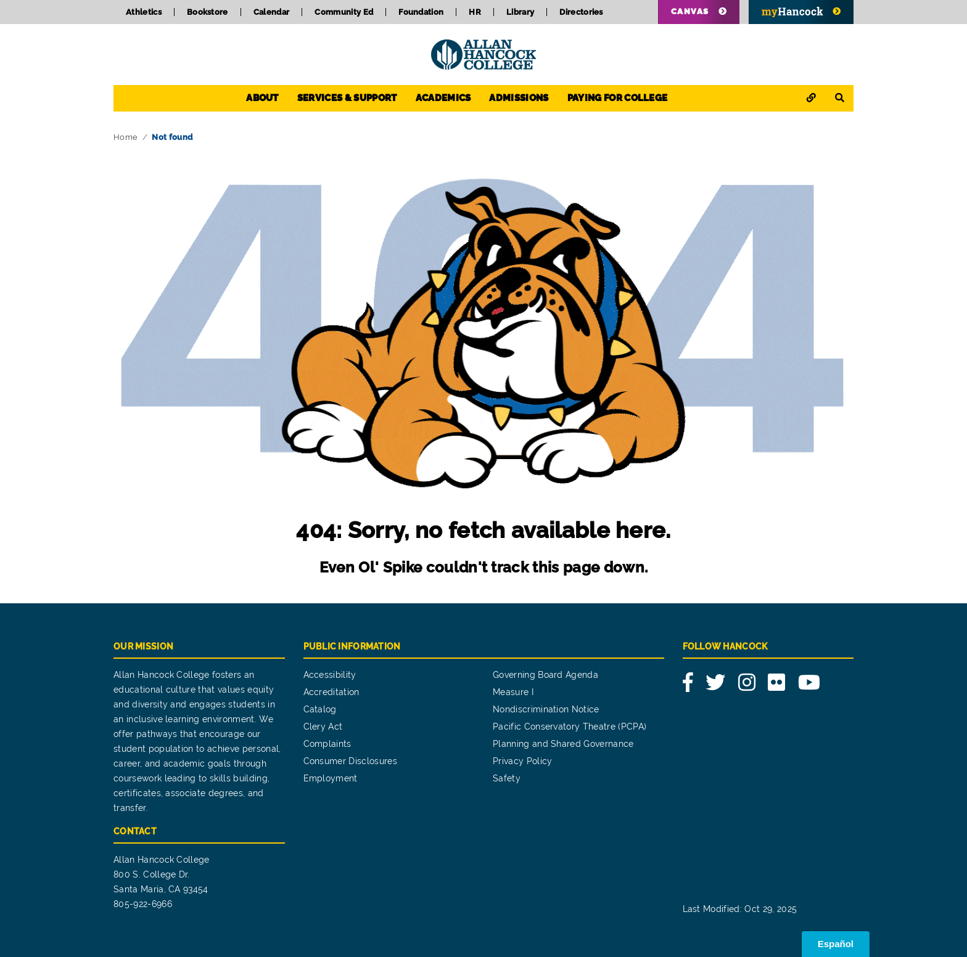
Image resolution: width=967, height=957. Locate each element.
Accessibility (329, 675)
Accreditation (331, 692)
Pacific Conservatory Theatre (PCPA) (569, 726)
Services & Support (347, 98)
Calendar (271, 12)
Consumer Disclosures (350, 761)
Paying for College (617, 98)
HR (475, 12)
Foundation (420, 12)
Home (125, 137)
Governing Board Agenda (545, 675)
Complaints (327, 744)
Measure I (513, 692)
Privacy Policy (522, 761)
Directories (581, 12)
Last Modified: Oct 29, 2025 (740, 909)
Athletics (144, 12)
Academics (443, 98)
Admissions (518, 98)
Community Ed (344, 12)
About (262, 98)
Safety (507, 778)
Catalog (320, 709)
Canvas (690, 11)
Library (520, 12)
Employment (330, 778)
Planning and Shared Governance (563, 744)
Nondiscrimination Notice (546, 709)
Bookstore (207, 12)
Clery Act (323, 726)
